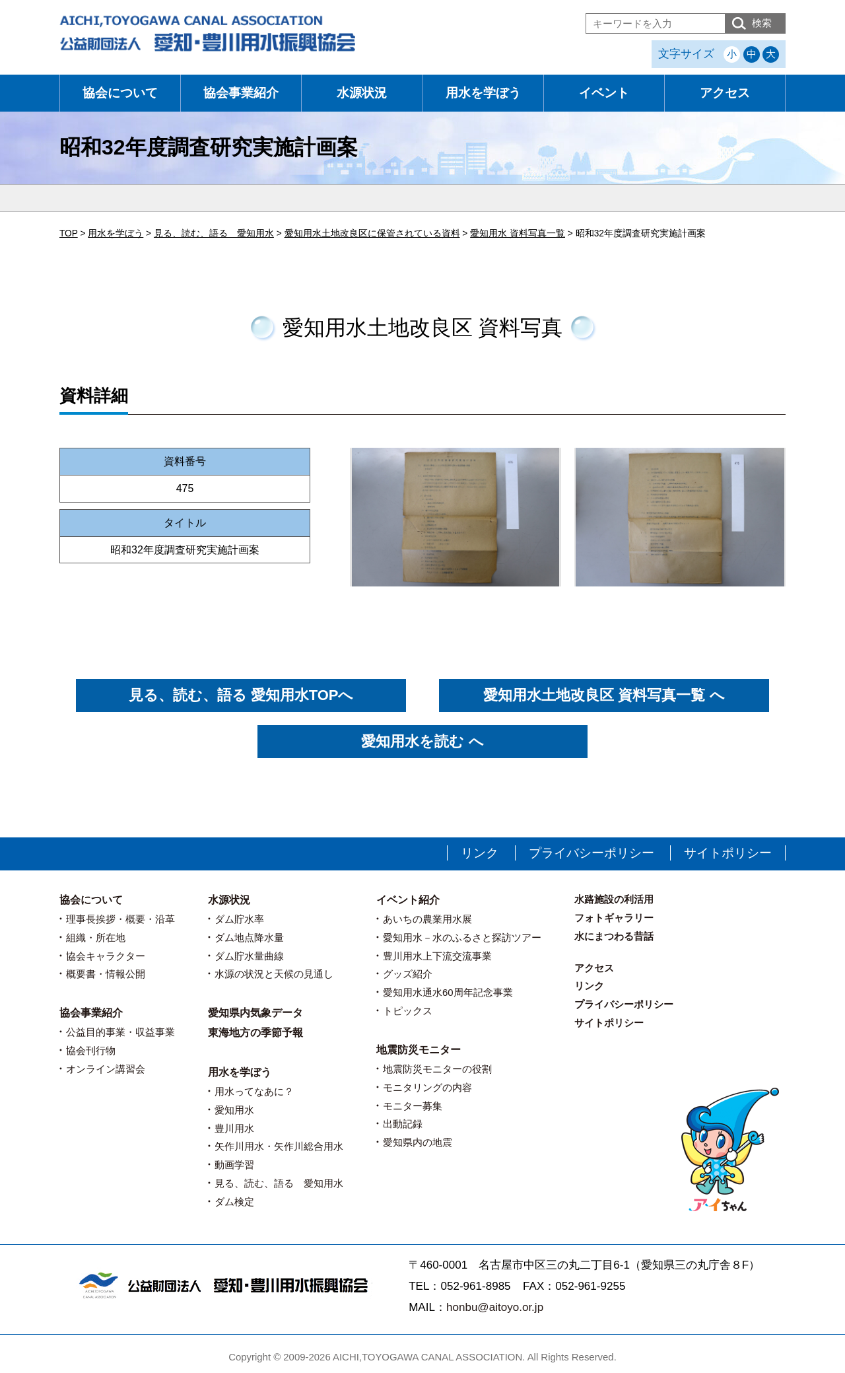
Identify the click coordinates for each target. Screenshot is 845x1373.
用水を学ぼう (483, 93)
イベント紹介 (408, 899)
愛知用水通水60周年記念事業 (448, 992)
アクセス (725, 93)
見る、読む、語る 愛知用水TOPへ (241, 695)
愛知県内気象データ (255, 1012)
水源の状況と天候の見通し (274, 973)
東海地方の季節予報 (255, 1032)
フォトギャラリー (614, 917)
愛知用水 (234, 1109)
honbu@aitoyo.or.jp (494, 1307)
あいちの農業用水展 (427, 919)
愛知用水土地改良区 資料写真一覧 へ (603, 695)
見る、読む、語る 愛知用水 (279, 1183)
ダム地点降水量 (249, 937)
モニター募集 (412, 1105)
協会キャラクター (105, 956)
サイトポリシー (728, 853)
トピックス (407, 1010)
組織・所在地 (95, 937)
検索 (762, 22)
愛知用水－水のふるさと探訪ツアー (462, 937)
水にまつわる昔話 (614, 936)
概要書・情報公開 (105, 973)
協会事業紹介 (241, 93)
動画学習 (234, 1164)
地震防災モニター (418, 1049)
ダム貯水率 (239, 919)
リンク (479, 853)
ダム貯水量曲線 (249, 956)
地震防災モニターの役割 (437, 1068)
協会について (120, 93)
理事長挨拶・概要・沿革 (120, 919)
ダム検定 (234, 1201)
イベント (604, 93)
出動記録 (402, 1123)
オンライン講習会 (105, 1068)
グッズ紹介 (407, 973)
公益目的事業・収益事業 (120, 1032)
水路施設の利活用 (614, 899)
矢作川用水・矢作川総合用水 (279, 1146)
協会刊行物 (91, 1050)
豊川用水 (234, 1128)
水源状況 (362, 93)
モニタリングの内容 (427, 1087)
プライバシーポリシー (591, 853)
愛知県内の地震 (417, 1142)
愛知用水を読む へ (422, 741)
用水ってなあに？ (254, 1091)
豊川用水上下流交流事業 (437, 956)
